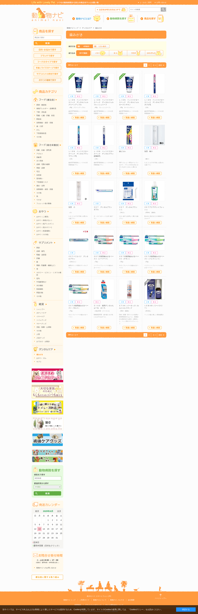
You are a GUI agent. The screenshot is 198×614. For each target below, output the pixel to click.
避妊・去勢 (40, 186)
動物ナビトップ (72, 28)
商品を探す (152, 18)
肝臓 (38, 258)
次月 (59, 511)
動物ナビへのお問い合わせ (46, 568)
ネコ (118, 53)
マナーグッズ (41, 324)
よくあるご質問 (145, 2)
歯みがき (98, 28)
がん (38, 130)
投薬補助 (39, 289)
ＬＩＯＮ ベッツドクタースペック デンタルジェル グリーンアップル (79, 102)
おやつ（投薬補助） (43, 231)
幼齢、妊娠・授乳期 (43, 150)
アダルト (39, 154)
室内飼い (39, 178)
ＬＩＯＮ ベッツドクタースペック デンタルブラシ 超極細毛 (104, 153)
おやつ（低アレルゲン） (45, 224)
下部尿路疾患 (41, 133)
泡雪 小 (71, 207)
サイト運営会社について (114, 605)
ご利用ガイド (84, 600)
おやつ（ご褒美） (43, 217)
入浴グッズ (40, 338)
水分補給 (39, 285)
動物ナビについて (99, 600)
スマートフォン (102, 596)
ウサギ (136, 53)
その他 (38, 137)
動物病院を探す (121, 18)
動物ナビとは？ (88, 18)
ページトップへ (160, 598)
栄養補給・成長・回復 (44, 123)
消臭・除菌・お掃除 (43, 327)
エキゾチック (154, 53)
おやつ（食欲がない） (44, 220)
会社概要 (131, 600)
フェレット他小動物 (43, 203)
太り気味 (39, 161)
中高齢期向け (41, 282)
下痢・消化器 (41, 112)
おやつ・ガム (41, 358)
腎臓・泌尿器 (41, 255)
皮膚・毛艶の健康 (43, 164)
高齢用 (38, 157)
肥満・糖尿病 (41, 105)
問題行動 (39, 293)
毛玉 (38, 171)
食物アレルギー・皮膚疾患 (46, 108)
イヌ (100, 53)
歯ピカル (122, 151)
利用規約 (78, 605)
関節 (38, 248)
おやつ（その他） (43, 234)
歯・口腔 (39, 126)
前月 (37, 511)
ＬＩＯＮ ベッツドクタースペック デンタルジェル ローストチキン (130, 102)
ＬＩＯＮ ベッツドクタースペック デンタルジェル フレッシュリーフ (104, 102)
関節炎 (38, 119)
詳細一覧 (101, 46)
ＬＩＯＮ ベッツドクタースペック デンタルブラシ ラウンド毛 (79, 153)
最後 (160, 65)
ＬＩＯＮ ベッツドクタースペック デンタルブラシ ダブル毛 (155, 102)
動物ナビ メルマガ (117, 600)
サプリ (38, 362)
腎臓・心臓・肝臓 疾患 (45, 115)
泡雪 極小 (148, 151)
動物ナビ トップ (69, 600)
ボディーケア (41, 313)
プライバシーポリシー (93, 605)
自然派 (38, 175)
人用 (38, 334)
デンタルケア (87, 28)
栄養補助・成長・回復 (44, 189)
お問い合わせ (161, 2)
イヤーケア (40, 316)
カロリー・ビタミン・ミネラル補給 (48, 274)
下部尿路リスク (42, 182)
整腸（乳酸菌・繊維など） (46, 265)
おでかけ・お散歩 (43, 341)
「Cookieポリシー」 (136, 609)
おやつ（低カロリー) (44, 227)
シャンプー (40, 309)
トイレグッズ (41, 320)
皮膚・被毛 (40, 251)
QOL (38, 278)
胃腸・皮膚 (40, 168)
